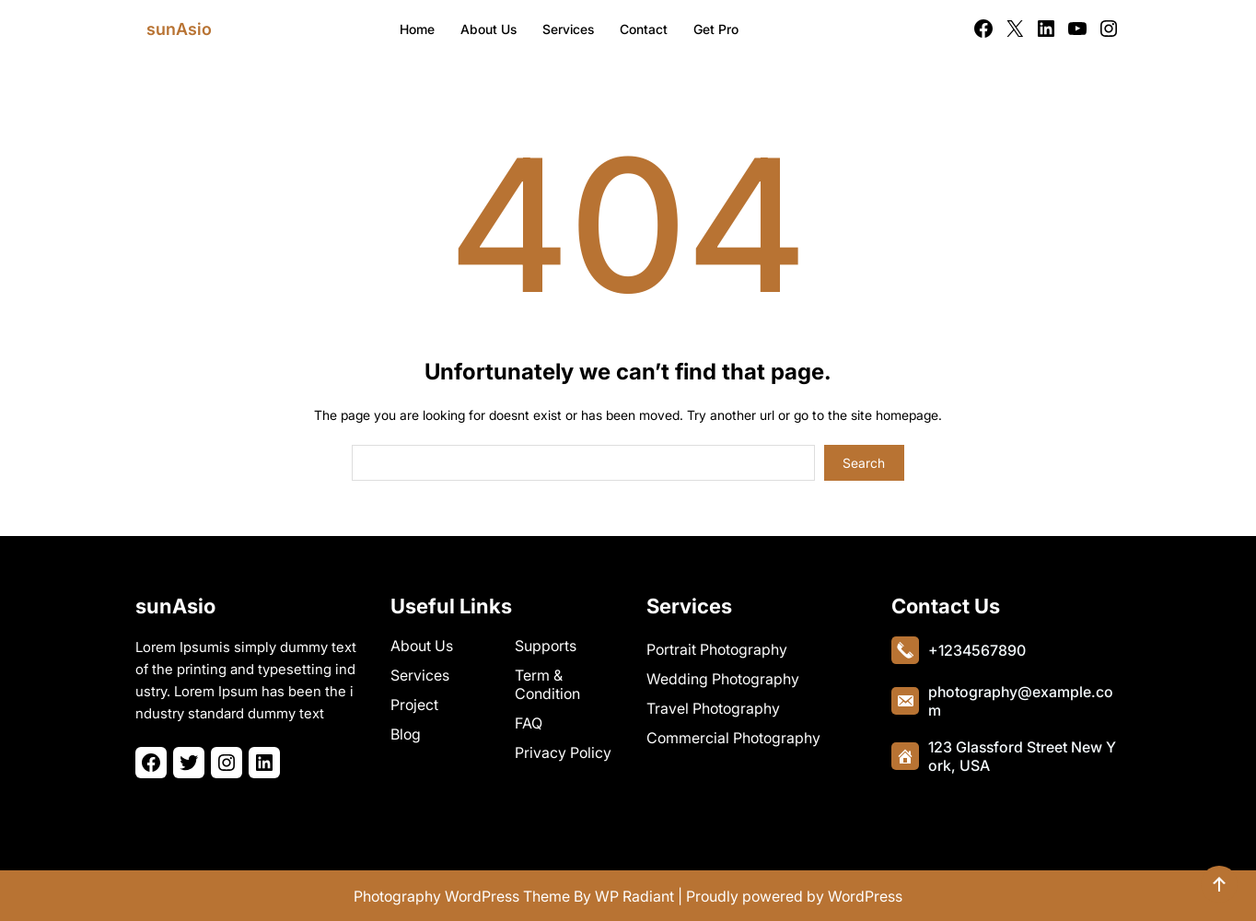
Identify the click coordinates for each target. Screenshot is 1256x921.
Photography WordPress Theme (462, 896)
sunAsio (179, 29)
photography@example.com (1020, 700)
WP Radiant (634, 896)
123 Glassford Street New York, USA (1022, 755)
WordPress (865, 896)
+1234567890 (977, 649)
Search (864, 463)
